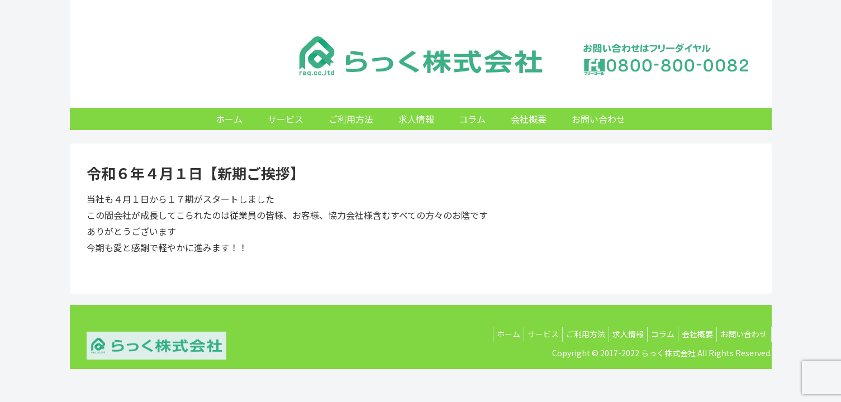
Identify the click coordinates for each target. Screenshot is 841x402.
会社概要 (691, 333)
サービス (519, 333)
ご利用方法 (566, 333)
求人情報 (613, 333)
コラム (652, 333)
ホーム (480, 333)
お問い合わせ (742, 333)
